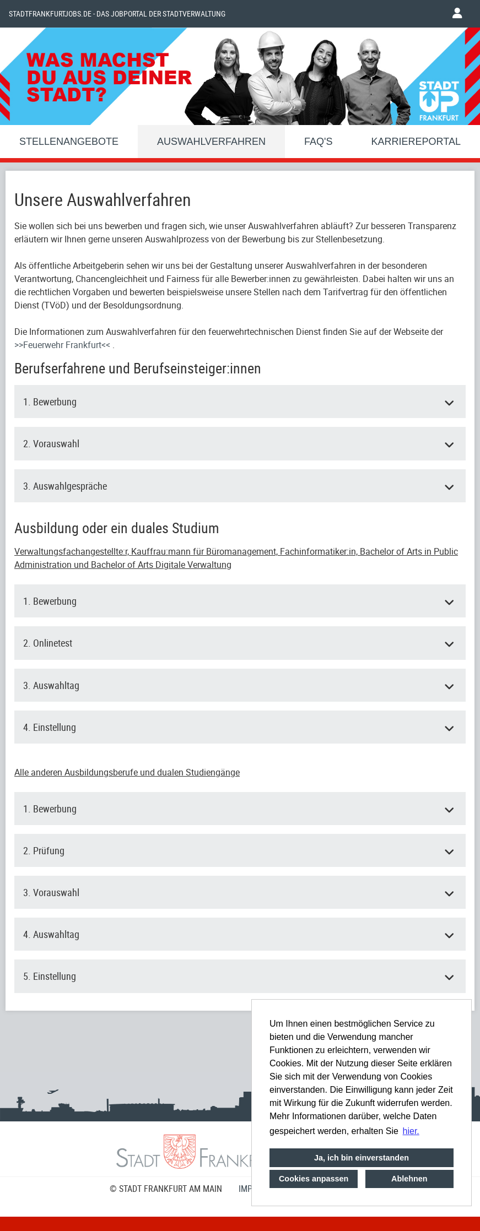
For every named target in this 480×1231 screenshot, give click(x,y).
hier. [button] (411, 1131)
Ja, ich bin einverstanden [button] (361, 1157)
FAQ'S (318, 141)
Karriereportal (416, 141)
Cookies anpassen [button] (313, 1178)
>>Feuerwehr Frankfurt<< (63, 345)
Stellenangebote (68, 141)
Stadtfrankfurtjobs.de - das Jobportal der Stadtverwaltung (117, 14)
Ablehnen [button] (409, 1178)
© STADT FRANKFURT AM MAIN (166, 1189)
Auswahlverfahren (211, 141)
